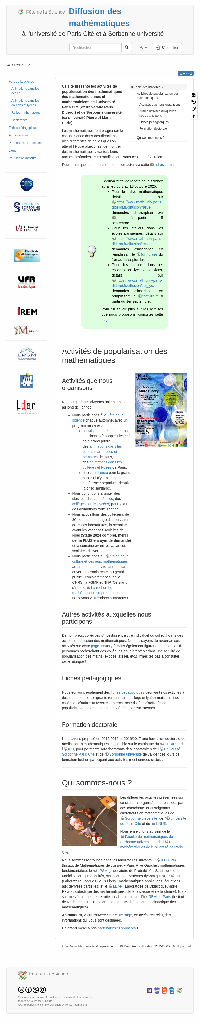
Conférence (19, 120)
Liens (12, 150)
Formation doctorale (153, 128)
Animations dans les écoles (25, 91)
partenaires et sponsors (117, 928)
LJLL (179, 876)
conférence (99, 472)
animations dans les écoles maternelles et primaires (102, 451)
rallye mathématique (104, 431)
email (121, 218)
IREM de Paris (159, 897)
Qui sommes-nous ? (150, 138)
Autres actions (18, 135)
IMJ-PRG (168, 860)
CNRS (161, 823)
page (106, 320)
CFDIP (170, 744)
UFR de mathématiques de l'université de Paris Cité (122, 847)
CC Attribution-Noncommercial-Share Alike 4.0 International (53, 1004)
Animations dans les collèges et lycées (25, 103)
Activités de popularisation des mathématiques (158, 96)
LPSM (103, 870)
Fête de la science (21, 81)
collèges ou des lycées (90, 504)
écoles (107, 499)
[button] (143, 47)
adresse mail (165, 165)
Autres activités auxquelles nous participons (157, 113)
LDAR (118, 886)
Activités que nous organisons (159, 104)
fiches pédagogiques (127, 692)
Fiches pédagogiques (23, 128)
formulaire (149, 254)
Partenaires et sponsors (25, 143)
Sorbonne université (125, 754)
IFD (71, 749)
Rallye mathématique (26, 112)
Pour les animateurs (22, 158)
